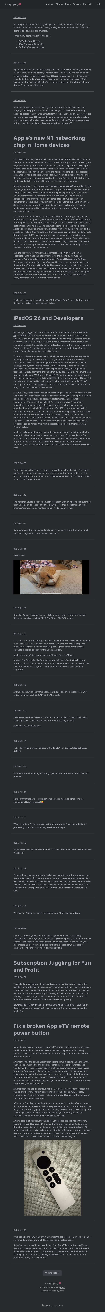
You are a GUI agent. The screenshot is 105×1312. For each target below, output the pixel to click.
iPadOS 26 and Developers (48, 318)
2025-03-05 (19, 495)
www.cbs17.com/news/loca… (27, 725)
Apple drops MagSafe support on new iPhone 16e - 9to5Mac (42, 655)
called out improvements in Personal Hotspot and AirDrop (57, 259)
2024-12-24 (19, 792)
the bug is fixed (48, 1254)
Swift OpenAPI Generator (44, 1237)
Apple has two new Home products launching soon (63, 159)
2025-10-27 (19, 100)
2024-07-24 (19, 1230)
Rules (68, 4)
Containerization (77, 393)
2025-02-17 (19, 710)
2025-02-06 (19, 766)
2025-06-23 (19, 293)
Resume (77, 4)
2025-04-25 (19, 463)
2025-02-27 (19, 523)
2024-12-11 (19, 817)
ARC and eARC (75, 189)
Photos (59, 4)
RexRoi (49, 1121)
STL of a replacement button (56, 1106)
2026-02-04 (19, 17)
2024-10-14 (19, 1040)
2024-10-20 (19, 977)
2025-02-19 (19, 633)
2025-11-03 (19, 63)
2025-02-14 (19, 741)
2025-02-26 (19, 549)
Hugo (62, 1287)
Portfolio (87, 4)
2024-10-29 (19, 928)
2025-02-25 (19, 608)
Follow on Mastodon (52, 1305)
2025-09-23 (19, 152)
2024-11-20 (19, 868)
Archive (50, 4)
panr (62, 1291)
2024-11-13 (19, 906)
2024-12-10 (19, 843)
